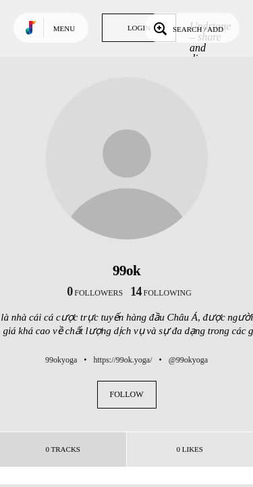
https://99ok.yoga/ (122, 360)
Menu (64, 28)
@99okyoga (188, 360)
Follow (127, 394)
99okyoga (61, 360)
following (161, 293)
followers (95, 293)
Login (139, 28)
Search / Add (187, 28)
